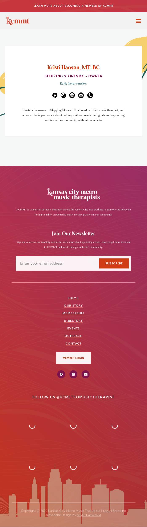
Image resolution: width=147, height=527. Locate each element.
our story (73, 305)
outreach (74, 335)
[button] (138, 20)
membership (73, 313)
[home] (16, 22)
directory (73, 320)
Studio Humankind (89, 513)
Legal (106, 509)
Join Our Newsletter (73, 234)
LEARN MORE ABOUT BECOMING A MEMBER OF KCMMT (73, 5)
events (73, 328)
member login (73, 357)
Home (73, 298)
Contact (73, 343)
